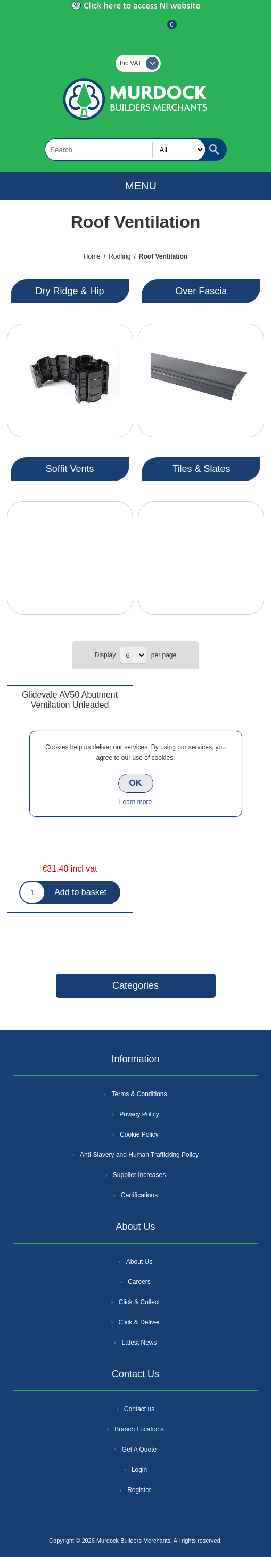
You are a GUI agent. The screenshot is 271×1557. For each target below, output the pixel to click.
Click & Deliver (139, 1322)
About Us (139, 1261)
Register (107, 29)
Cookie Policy (139, 1134)
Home (92, 256)
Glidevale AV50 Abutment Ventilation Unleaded (70, 699)
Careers (139, 1282)
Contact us (139, 1409)
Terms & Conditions (139, 1094)
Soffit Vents (70, 468)
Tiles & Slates (201, 468)
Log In (134, 29)
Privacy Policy (139, 1114)
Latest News (139, 1342)
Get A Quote (139, 1449)
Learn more (135, 802)
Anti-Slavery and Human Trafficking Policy (139, 1154)
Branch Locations (139, 1429)
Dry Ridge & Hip (70, 291)
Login (139, 1469)
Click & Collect (139, 1302)
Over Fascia (201, 291)
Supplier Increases (139, 1175)
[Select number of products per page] (133, 655)
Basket (163, 29)
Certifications (139, 1195)
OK (135, 783)
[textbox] (125, 149)
